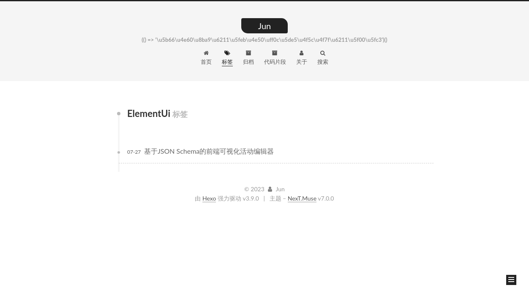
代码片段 (275, 57)
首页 (206, 57)
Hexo (209, 198)
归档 (248, 57)
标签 (227, 57)
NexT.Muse (302, 198)
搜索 (322, 57)
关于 (301, 57)
